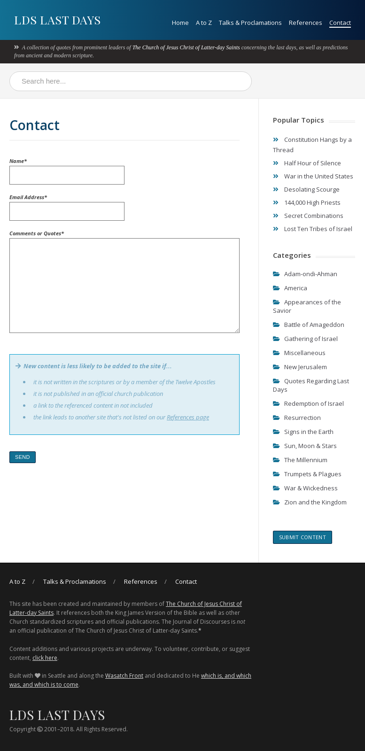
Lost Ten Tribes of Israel (318, 229)
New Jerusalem (305, 367)
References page (188, 417)
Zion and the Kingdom (315, 502)
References (305, 22)
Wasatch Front (124, 676)
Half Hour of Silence (312, 163)
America (295, 288)
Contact (340, 22)
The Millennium (305, 460)
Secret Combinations (313, 215)
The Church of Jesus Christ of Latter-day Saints (186, 47)
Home (180, 22)
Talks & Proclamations (250, 22)
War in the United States (318, 176)
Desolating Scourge (312, 189)
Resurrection (302, 417)
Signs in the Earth (309, 431)
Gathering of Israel (311, 338)
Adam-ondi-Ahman (310, 274)
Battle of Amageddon (314, 324)
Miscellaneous (305, 352)
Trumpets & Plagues (313, 474)
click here (44, 658)
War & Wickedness (311, 488)
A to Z (204, 22)
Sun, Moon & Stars (310, 445)
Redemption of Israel (314, 403)
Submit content (302, 537)
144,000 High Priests (312, 202)
